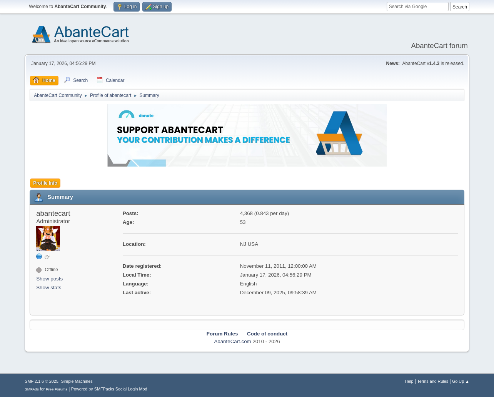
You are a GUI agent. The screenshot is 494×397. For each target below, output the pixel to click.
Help (409, 381)
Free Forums (56, 389)
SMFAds (32, 389)
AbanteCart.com (232, 341)
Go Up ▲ (460, 381)
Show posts (49, 279)
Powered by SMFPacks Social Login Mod (109, 389)
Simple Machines (77, 381)
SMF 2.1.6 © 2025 (41, 381)
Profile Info (45, 183)
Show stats (48, 287)
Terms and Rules (432, 381)
